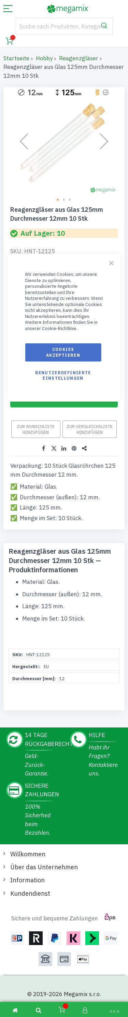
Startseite (16, 58)
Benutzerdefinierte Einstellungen (63, 375)
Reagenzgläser (78, 58)
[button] (24, 141)
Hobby (44, 58)
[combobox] (64, 26)
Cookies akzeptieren (63, 352)
